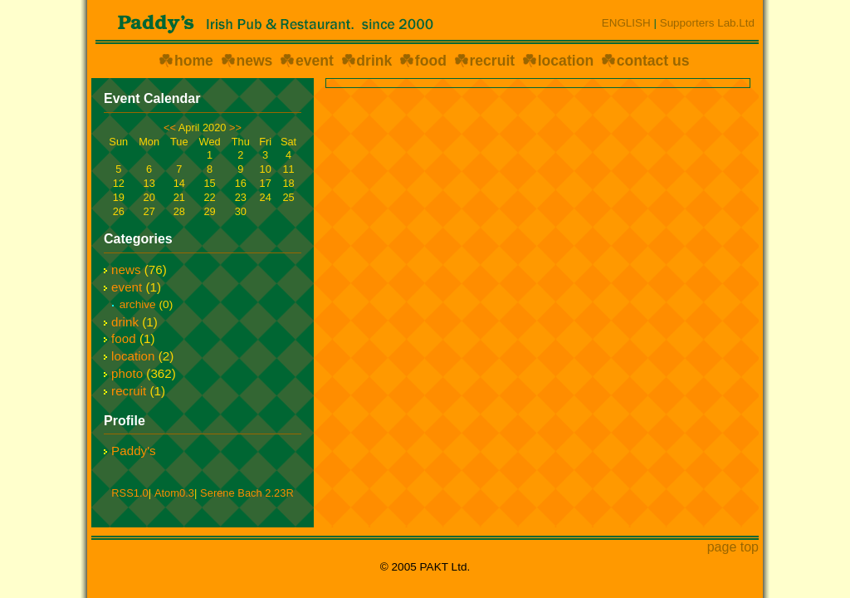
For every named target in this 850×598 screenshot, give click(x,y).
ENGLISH (626, 23)
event (315, 60)
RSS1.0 (129, 493)
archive (138, 304)
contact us (653, 60)
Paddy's (133, 451)
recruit (492, 60)
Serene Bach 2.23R (247, 493)
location (566, 60)
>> (235, 127)
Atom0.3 (174, 493)
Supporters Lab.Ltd (707, 23)
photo (127, 373)
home (193, 60)
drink (374, 60)
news (254, 60)
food (431, 60)
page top (733, 547)
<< (170, 127)
